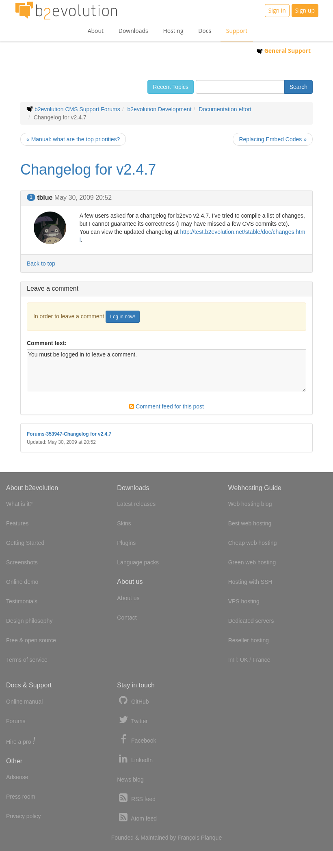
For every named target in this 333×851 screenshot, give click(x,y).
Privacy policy (23, 816)
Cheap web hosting (252, 543)
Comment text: (47, 343)
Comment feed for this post (166, 406)
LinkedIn (135, 759)
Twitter (132, 720)
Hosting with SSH (250, 582)
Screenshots (22, 562)
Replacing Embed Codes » (273, 139)
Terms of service (27, 660)
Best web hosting (250, 523)
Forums (15, 721)
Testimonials (21, 601)
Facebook (136, 739)
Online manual (24, 701)
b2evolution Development (160, 109)
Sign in (277, 10)
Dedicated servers (251, 621)
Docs (204, 31)
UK (244, 660)
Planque (211, 837)
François (188, 837)
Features (17, 523)
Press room (20, 796)
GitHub (133, 700)
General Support (284, 50)
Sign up (305, 10)
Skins (124, 523)
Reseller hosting (248, 640)
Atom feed (137, 817)
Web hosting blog (250, 504)
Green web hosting (252, 562)
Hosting (173, 31)
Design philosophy (29, 621)
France (261, 660)
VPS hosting (243, 601)
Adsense (17, 777)
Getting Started (25, 543)
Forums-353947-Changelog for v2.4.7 (69, 434)
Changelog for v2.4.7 (88, 169)
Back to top (41, 263)
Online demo (22, 582)
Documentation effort (225, 109)
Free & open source (31, 640)
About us (128, 598)
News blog (130, 779)
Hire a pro (20, 741)
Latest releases (136, 504)
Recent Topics (170, 87)
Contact (126, 617)
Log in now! (122, 317)
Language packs (138, 562)
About (96, 31)
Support (237, 31)
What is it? (19, 504)
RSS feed (136, 798)
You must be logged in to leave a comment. (166, 370)
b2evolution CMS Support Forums (77, 109)
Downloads (133, 31)
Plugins (126, 543)
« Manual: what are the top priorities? (73, 139)
